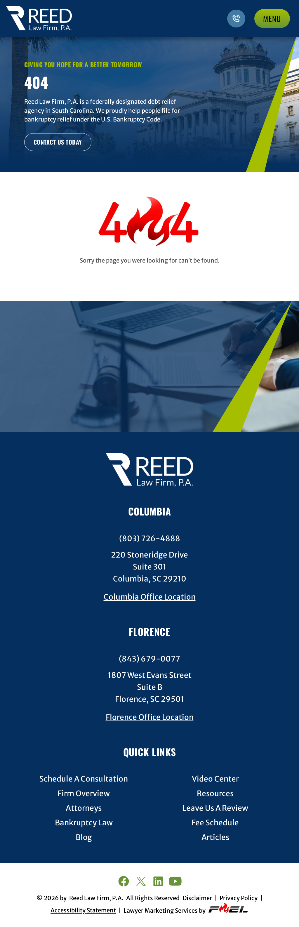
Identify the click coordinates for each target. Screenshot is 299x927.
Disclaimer (197, 898)
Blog (84, 837)
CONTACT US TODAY (58, 142)
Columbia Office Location (150, 597)
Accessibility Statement (83, 910)
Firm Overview (84, 793)
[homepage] (149, 471)
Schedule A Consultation (83, 779)
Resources (215, 793)
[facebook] (123, 882)
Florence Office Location (150, 717)
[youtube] (175, 882)
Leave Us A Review (215, 808)
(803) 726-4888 (149, 538)
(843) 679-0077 (149, 659)
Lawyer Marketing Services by (186, 908)
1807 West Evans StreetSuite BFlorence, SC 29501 (150, 687)
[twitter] (141, 882)
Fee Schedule (215, 822)
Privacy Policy (239, 898)
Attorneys (84, 808)
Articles (215, 837)
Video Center (215, 779)
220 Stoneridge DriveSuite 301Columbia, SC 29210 (149, 567)
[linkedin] (158, 882)
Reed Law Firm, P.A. (96, 898)
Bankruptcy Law (84, 822)
